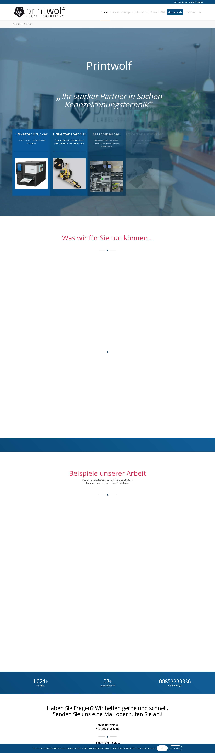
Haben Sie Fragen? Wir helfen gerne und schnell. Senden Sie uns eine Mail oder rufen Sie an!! (107, 711)
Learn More (175, 748)
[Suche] (200, 12)
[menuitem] (105, 12)
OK (162, 748)
